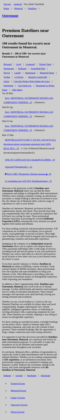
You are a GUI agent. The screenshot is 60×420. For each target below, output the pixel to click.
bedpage (7, 375)
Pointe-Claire (45, 64)
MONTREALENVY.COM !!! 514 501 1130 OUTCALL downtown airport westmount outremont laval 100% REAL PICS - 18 (30, 144)
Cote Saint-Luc (25, 85)
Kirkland (22, 68)
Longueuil (30, 64)
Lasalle (17, 73)
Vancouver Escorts (19, 405)
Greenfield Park (38, 68)
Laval (18, 64)
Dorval (7, 73)
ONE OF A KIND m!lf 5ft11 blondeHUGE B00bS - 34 (30, 160)
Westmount (9, 68)
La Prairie (18, 77)
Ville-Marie (17, 90)
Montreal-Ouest (47, 73)
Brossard (8, 64)
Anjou (6, 81)
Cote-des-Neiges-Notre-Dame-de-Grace (32, 81)
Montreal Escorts (18, 390)
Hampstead (30, 73)
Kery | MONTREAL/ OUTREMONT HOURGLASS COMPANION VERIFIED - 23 (28, 100)
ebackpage (45, 375)
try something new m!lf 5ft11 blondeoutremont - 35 (28, 181)
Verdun (7, 77)
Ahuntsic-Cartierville (37, 77)
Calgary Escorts (18, 398)
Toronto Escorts (18, 383)
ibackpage (31, 375)
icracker (19, 375)
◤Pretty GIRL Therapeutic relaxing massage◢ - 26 (28, 174)
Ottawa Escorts (17, 412)
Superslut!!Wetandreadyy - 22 (18, 167)
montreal (18, 4)
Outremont (8, 85)
